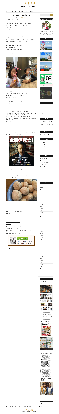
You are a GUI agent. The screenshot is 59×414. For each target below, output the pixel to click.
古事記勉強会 (42, 168)
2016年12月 (41, 272)
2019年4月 (41, 218)
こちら (47, 380)
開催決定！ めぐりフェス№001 (45, 146)
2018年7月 (41, 235)
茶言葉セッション (42, 109)
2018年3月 (41, 243)
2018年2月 (41, 245)
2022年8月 (41, 208)
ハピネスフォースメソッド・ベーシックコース (14, 228)
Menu (16, 11)
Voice (27, 11)
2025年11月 (41, 185)
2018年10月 (41, 229)
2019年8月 (41, 210)
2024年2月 (41, 191)
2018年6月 (41, 237)
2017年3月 (41, 266)
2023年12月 (41, 193)
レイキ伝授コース (42, 113)
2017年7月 (41, 258)
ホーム (7, 406)
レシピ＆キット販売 (42, 166)
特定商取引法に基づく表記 (28, 406)
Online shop (21, 11)
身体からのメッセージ (43, 177)
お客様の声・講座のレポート (44, 158)
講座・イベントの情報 (43, 175)
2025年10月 (41, 187)
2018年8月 (41, 233)
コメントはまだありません (23, 17)
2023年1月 (41, 206)
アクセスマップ (20, 406)
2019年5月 (41, 216)
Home (7, 11)
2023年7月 (41, 200)
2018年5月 (41, 239)
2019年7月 (41, 212)
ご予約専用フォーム (42, 403)
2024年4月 (41, 189)
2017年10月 (41, 252)
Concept (11, 11)
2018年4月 (41, 241)
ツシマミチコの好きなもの (43, 164)
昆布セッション (42, 111)
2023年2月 (41, 204)
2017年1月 (41, 270)
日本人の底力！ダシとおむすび (44, 134)
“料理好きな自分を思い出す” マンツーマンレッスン (46, 122)
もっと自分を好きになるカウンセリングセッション (14, 226)
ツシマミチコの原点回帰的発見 (19, 14)
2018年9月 (41, 231)
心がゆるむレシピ (26, 14)
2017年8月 (41, 256)
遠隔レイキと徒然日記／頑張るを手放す (21, 16)
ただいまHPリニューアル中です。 (45, 142)
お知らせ (41, 160)
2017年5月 (41, 262)
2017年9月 (41, 254)
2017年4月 (41, 264)
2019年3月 (41, 220)
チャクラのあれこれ (42, 144)
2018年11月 (41, 227)
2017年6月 (41, 260)
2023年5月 (41, 202)
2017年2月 (41, 268)
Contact (31, 11)
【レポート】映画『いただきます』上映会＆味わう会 (46, 150)
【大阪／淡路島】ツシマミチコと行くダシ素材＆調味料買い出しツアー (46, 124)
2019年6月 (41, 214)
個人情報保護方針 (13, 406)
